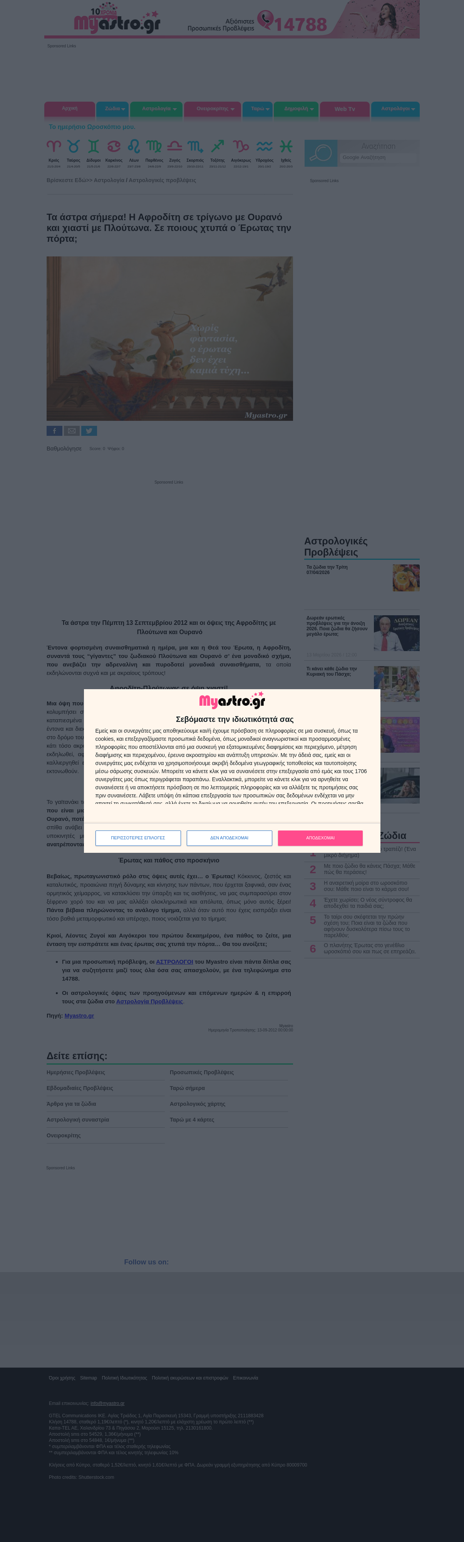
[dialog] (232, 771)
